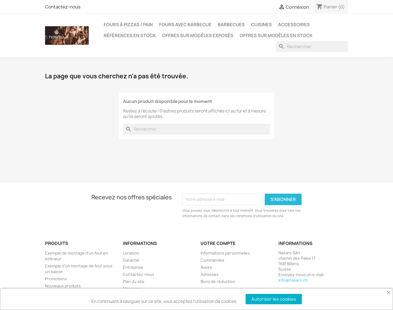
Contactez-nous (63, 7)
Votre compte (218, 243)
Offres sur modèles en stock (276, 36)
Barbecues (231, 25)
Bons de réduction (218, 281)
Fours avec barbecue (185, 25)
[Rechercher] (312, 46)
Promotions (56, 278)
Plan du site (133, 281)
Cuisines (261, 25)
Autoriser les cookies (273, 299)
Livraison (131, 253)
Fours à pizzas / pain (128, 25)
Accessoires (294, 25)
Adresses (210, 274)
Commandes (212, 260)
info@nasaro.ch (293, 280)
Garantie (131, 260)
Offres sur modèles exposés (197, 36)
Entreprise (133, 267)
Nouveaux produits (63, 285)
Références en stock (130, 36)
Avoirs (206, 267)
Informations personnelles (225, 253)
